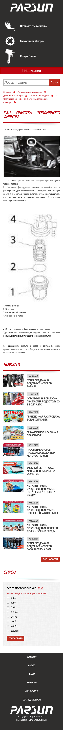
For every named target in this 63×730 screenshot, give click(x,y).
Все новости (50, 559)
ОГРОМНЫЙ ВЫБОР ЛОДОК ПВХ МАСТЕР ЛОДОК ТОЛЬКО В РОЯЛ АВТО (43, 401)
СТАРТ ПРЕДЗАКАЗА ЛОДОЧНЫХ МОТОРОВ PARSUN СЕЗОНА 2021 (39, 546)
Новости (31, 682)
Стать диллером (32, 699)
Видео (31, 665)
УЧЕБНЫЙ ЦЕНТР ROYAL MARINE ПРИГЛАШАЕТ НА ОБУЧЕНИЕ (41, 470)
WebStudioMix (40, 720)
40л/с (14, 626)
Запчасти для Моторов (32, 41)
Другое (14, 631)
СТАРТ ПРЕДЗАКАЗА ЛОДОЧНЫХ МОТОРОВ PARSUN (39, 383)
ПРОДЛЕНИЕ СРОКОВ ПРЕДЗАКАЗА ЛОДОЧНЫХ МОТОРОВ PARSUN (41, 452)
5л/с (13, 607)
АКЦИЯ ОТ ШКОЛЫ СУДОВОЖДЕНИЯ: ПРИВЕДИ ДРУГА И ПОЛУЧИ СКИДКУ (42, 528)
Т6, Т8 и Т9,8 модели (39, 95)
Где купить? (31, 691)
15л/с (14, 617)
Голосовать (16, 638)
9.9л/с (14, 612)
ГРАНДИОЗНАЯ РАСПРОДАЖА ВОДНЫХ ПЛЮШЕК (43, 418)
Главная (7, 92)
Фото (31, 674)
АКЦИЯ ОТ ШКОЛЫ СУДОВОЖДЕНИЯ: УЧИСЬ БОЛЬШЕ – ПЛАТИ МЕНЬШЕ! (42, 510)
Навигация (31, 71)
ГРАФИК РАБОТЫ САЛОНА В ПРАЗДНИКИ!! (42, 434)
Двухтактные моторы (13, 95)
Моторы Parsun (28, 56)
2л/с (13, 598)
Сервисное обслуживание (33, 25)
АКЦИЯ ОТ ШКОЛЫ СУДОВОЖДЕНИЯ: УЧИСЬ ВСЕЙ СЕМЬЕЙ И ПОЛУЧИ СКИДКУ (41, 490)
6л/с (13, 602)
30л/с (14, 621)
